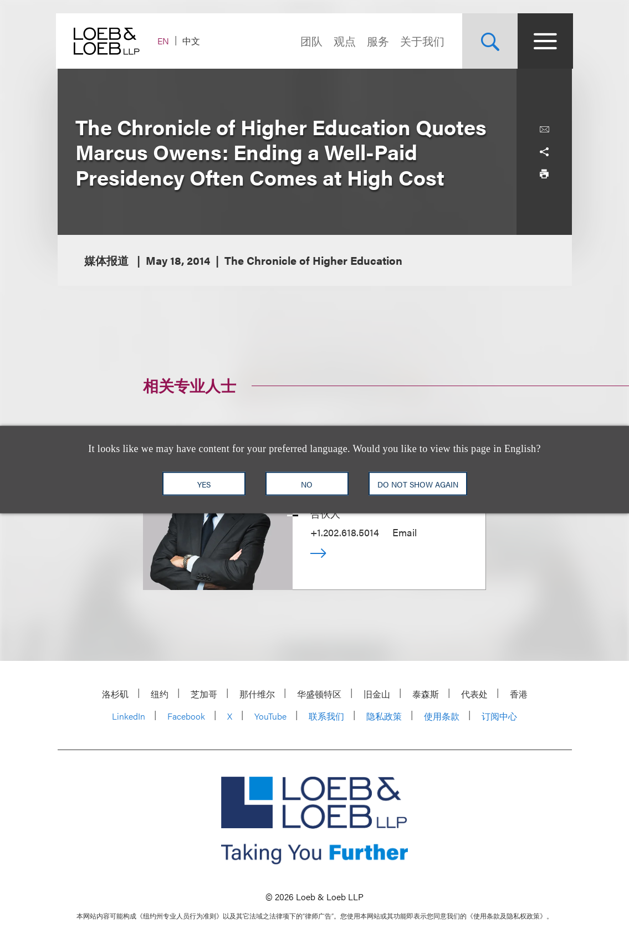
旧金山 (377, 693)
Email (404, 532)
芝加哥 (204, 693)
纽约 (159, 693)
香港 (519, 693)
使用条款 (441, 716)
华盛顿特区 (319, 693)
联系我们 (326, 716)
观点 (344, 41)
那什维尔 (257, 693)
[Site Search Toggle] (489, 41)
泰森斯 (425, 693)
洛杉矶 (115, 693)
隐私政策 (384, 716)
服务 (377, 41)
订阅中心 (499, 716)
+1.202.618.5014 (344, 532)
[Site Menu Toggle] (544, 41)
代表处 (474, 693)
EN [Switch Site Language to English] (165, 40)
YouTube (270, 716)
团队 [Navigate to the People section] (310, 41)
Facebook (186, 716)
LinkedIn (128, 716)
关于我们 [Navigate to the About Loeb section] (421, 41)
